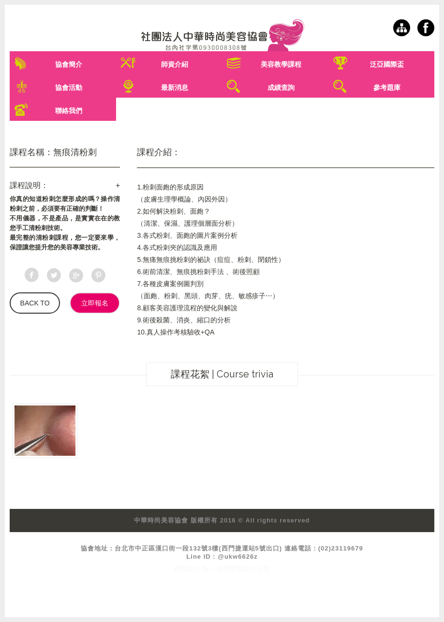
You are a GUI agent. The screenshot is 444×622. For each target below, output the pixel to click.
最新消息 (174, 87)
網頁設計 (187, 569)
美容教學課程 (281, 64)
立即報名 (94, 303)
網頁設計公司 (250, 569)
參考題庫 (386, 87)
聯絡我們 (68, 111)
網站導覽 (401, 27)
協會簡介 (68, 64)
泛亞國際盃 (387, 64)
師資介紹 (174, 64)
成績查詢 (281, 87)
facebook (425, 27)
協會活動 (68, 87)
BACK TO (35, 303)
